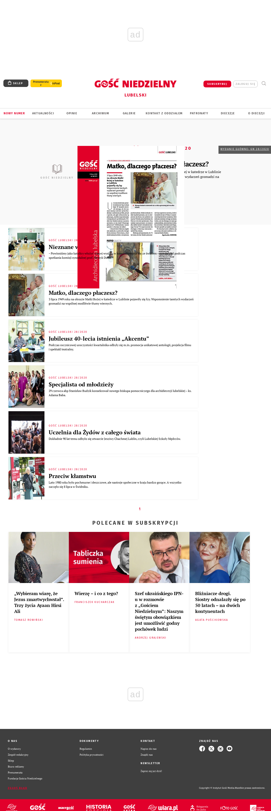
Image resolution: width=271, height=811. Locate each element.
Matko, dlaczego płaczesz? (83, 292)
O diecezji (256, 113)
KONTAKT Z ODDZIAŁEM (164, 113)
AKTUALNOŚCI (43, 113)
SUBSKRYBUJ (217, 83)
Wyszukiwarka (264, 83)
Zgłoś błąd (17, 788)
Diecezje (228, 113)
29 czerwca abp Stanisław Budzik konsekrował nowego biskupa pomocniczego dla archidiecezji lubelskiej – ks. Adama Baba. (120, 393)
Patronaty (199, 113)
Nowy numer (14, 113)
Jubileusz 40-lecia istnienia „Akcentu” (99, 338)
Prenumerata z (41, 83)
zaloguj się (245, 83)
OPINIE (71, 113)
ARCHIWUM (100, 113)
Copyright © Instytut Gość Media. (217, 788)
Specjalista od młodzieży (81, 384)
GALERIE (129, 113)
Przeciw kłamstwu (72, 476)
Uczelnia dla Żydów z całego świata (95, 432)
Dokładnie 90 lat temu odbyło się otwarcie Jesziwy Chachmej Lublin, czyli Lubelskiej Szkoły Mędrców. (115, 439)
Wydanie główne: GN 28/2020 (244, 149)
